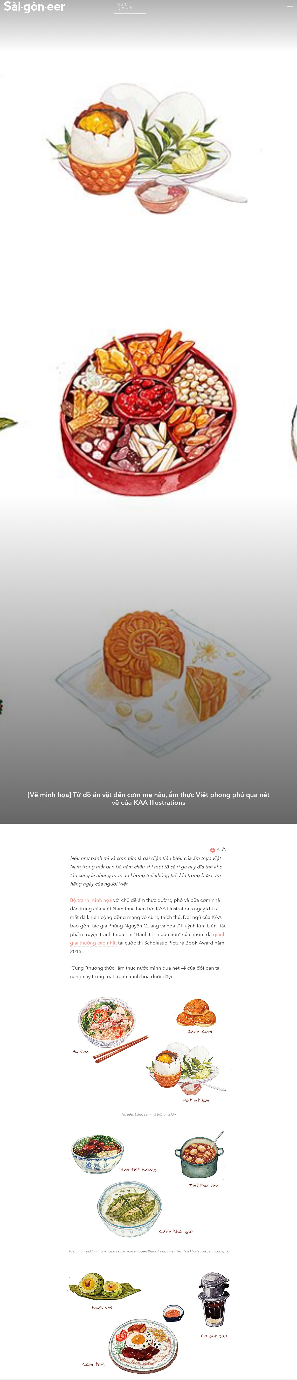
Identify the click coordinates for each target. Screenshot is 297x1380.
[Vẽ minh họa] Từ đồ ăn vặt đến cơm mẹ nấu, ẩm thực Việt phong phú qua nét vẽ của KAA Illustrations (148, 1350)
